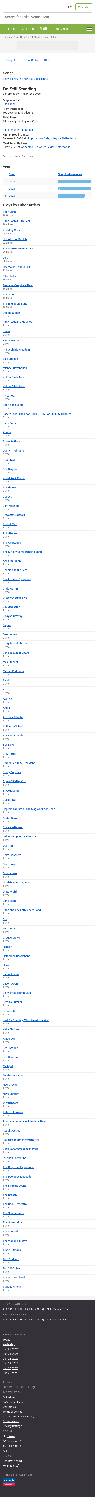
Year (12, 174)
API (5, 1450)
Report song (28, 156)
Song (12, 60)
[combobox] (47, 16)
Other (47, 60)
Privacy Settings (12, 1426)
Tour (31, 60)
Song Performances (70, 174)
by (18, 129)
